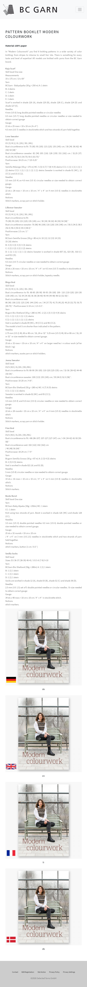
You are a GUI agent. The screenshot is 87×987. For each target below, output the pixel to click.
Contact (15, 972)
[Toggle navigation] (80, 9)
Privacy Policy (54, 972)
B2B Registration (28, 972)
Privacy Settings (69, 972)
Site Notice (42, 972)
